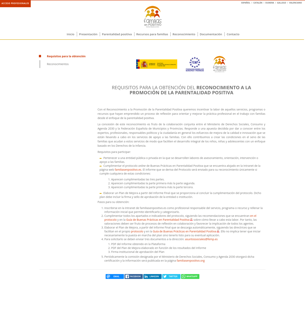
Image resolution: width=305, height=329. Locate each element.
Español (245, 2)
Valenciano (295, 2)
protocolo (137, 231)
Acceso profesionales (15, 3)
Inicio (70, 34)
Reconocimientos (58, 64)
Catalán (257, 2)
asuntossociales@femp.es (201, 239)
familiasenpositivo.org (191, 260)
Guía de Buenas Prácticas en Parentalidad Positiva (157, 219)
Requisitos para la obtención (66, 56)
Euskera (269, 2)
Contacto (233, 34)
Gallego (281, 2)
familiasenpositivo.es (128, 169)
